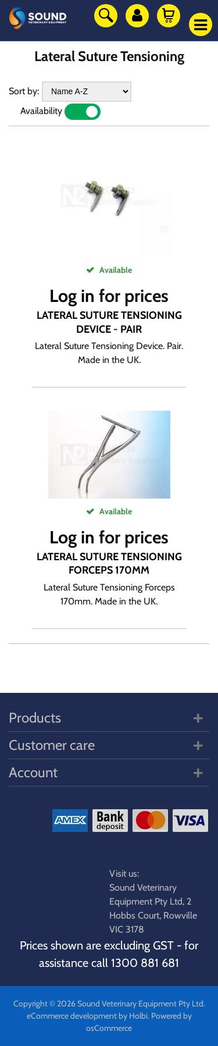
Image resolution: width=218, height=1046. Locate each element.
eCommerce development (72, 1016)
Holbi (138, 1016)
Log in (72, 296)
